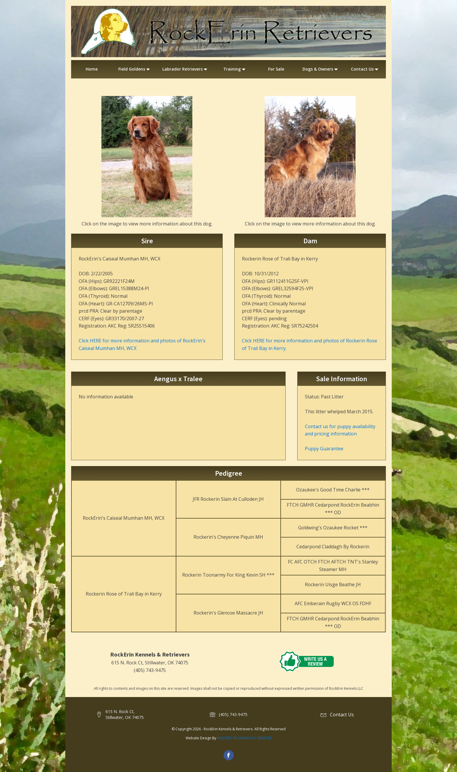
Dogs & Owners (321, 69)
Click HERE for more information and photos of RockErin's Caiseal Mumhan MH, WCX (142, 344)
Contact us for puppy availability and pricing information (340, 430)
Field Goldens (134, 69)
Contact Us (365, 69)
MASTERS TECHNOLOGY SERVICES (244, 738)
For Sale (276, 69)
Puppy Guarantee (324, 448)
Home (92, 69)
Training (235, 69)
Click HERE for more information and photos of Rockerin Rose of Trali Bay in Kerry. (309, 344)
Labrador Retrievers (185, 69)
